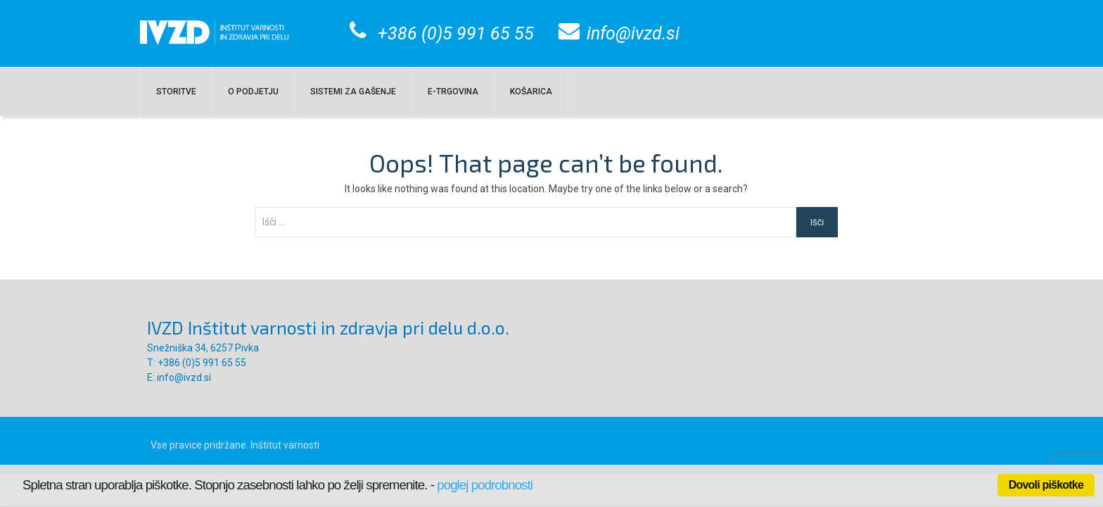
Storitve (176, 91)
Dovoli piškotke (1046, 485)
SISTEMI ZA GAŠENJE (353, 91)
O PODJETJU (253, 91)
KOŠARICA (531, 91)
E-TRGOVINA (453, 91)
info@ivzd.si (633, 33)
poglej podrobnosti (485, 484)
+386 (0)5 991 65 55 (456, 33)
